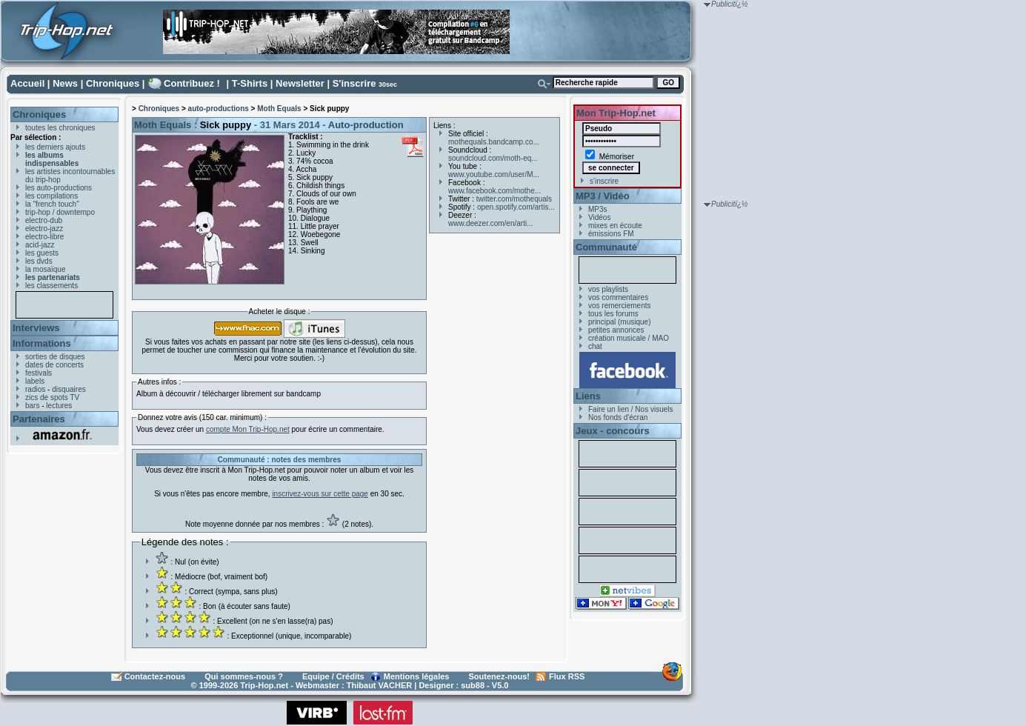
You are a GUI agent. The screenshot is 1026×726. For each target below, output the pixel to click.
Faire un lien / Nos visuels (630, 409)
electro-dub (43, 220)
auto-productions (218, 108)
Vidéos (599, 217)
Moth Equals (279, 108)
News (65, 83)
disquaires (69, 389)
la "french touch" (52, 204)
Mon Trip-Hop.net (616, 113)
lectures (59, 406)
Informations (42, 343)
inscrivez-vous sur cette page (320, 494)
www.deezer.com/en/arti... (490, 223)
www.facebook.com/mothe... (494, 191)
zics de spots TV (52, 397)
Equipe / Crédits (333, 676)
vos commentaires (618, 297)
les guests (42, 253)
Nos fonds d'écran (617, 417)
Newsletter (300, 83)
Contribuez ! (192, 83)
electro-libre (44, 237)
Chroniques (112, 83)
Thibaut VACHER (379, 685)
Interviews (36, 327)
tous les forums (613, 314)
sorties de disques (55, 357)
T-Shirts (249, 83)
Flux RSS (566, 676)
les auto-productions (58, 188)
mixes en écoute (615, 226)
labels (34, 381)
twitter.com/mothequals (514, 199)
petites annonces (616, 330)
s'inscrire (604, 181)
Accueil (27, 83)
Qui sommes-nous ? (243, 676)
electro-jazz (44, 228)
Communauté (606, 247)
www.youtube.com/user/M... (493, 174)
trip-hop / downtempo (60, 212)
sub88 (472, 685)
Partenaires (39, 418)
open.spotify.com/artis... (516, 207)
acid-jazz (39, 245)
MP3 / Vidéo (603, 196)
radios (35, 389)
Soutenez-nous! (499, 676)
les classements (51, 286)
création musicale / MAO (628, 338)
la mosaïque (45, 269)
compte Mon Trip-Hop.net (248, 429)
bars (32, 406)
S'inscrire (354, 83)
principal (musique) (619, 322)
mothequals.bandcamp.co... (493, 142)
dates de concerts (54, 365)
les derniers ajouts (55, 147)
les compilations (51, 196)
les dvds (39, 261)
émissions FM (611, 234)
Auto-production (366, 124)
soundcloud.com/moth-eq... (493, 158)
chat (595, 346)
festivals (38, 373)
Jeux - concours (613, 430)
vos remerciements (619, 306)
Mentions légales (417, 676)
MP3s (597, 209)
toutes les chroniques (60, 128)
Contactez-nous (155, 676)
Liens (588, 396)
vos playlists (608, 289)
